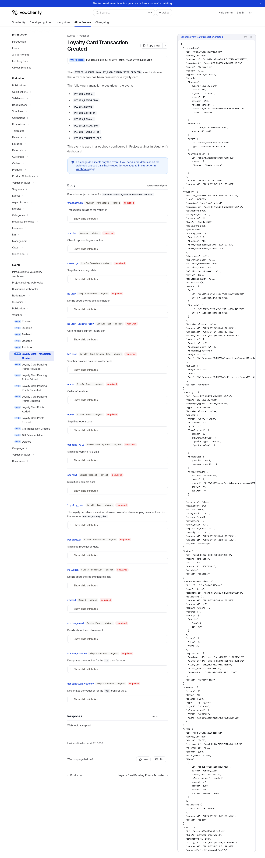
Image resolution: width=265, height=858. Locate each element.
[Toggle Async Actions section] (31, 202)
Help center (226, 12)
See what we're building (157, 3)
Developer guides (40, 24)
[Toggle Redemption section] (31, 295)
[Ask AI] (251, 37)
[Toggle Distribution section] (31, 461)
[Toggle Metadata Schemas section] (31, 221)
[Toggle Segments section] (31, 189)
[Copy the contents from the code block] (245, 37)
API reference (83, 24)
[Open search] (124, 12)
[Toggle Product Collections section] (31, 176)
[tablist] (210, 37)
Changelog (102, 24)
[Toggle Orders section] (31, 163)
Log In (241, 12)
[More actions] (165, 46)
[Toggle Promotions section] (31, 124)
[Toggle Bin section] (31, 234)
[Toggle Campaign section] (31, 448)
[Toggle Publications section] (31, 85)
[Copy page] (151, 46)
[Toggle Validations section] (31, 98)
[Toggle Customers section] (31, 157)
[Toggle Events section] (31, 196)
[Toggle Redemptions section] (31, 105)
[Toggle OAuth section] (31, 247)
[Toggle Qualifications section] (31, 92)
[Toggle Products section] (31, 170)
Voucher (84, 35)
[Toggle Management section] (31, 241)
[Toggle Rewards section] (31, 137)
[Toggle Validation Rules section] (31, 183)
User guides (63, 24)
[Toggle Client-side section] (31, 254)
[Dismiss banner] (260, 3)
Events (71, 35)
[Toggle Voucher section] (31, 315)
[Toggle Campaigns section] (31, 118)
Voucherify (19, 24)
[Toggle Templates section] (31, 131)
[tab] (202, 37)
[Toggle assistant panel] (164, 12)
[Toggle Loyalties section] (31, 144)
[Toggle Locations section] (31, 228)
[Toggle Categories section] (31, 215)
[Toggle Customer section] (31, 302)
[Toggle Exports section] (31, 209)
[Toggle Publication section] (31, 308)
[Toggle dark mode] (250, 12)
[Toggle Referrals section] (31, 150)
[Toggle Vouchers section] (31, 111)
